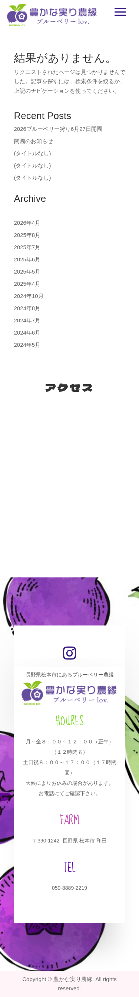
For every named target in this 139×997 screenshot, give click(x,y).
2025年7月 (27, 247)
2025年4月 (27, 284)
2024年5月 (27, 345)
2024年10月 (29, 296)
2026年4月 (27, 223)
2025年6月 (27, 259)
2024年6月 (27, 332)
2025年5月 (27, 271)
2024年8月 (27, 308)
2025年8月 (27, 235)
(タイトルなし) (32, 153)
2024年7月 (27, 320)
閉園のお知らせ (33, 141)
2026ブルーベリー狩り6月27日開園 (58, 129)
